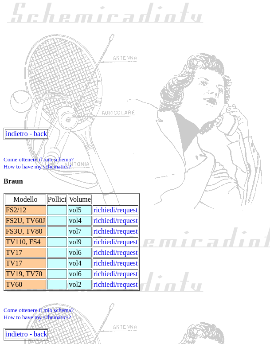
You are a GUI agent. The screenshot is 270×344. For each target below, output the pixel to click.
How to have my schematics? (37, 166)
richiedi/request (116, 210)
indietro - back (26, 133)
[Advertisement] (137, 66)
